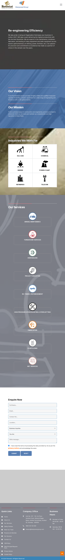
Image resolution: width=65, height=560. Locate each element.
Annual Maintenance (32, 222)
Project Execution (32, 276)
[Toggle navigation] (61, 4)
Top (62, 553)
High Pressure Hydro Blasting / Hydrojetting (32, 312)
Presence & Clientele (10, 533)
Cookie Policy (8, 554)
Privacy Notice (8, 551)
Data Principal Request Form (10, 547)
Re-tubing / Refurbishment (32, 294)
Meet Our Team (8, 529)
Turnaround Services (32, 240)
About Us (7, 520)
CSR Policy (7, 543)
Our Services (8, 523)
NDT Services (32, 366)
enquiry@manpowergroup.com (35, 529)
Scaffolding (32, 348)
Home (6, 516)
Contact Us (7, 539)
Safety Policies (8, 526)
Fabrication (32, 330)
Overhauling (32, 258)
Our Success (8, 536)
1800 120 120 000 (31, 526)
